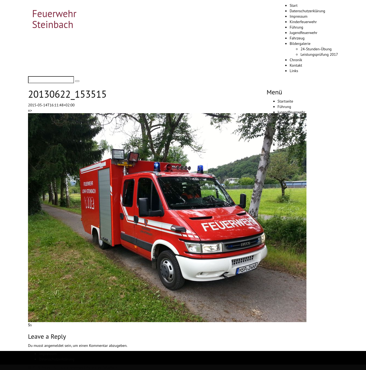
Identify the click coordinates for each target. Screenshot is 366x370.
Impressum (299, 16)
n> (30, 110)
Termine (284, 139)
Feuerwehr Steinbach (54, 19)
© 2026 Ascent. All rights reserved (55, 367)
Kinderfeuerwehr (303, 21)
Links (294, 70)
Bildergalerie (300, 43)
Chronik (296, 59)
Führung (296, 27)
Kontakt (296, 65)
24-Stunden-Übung (315, 49)
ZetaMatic (110, 367)
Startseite (285, 101)
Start (293, 5)
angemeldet (54, 345)
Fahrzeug (297, 38)
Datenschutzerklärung (307, 10)
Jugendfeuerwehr (303, 32)
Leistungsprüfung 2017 (319, 54)
